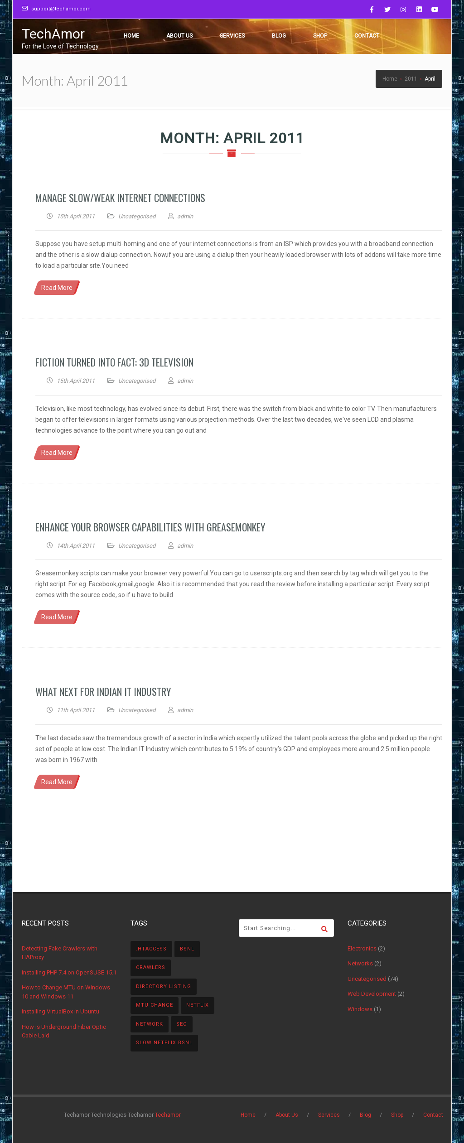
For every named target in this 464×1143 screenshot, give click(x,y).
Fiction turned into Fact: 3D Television (114, 362)
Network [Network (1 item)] (149, 1024)
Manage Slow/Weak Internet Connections (120, 197)
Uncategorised (136, 216)
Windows (360, 1009)
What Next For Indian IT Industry (103, 691)
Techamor (168, 1114)
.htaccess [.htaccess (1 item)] (151, 949)
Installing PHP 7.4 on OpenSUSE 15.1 (69, 972)
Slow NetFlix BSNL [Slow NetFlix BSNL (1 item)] (164, 1043)
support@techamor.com (61, 9)
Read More (56, 287)
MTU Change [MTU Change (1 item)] (154, 1005)
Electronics (362, 948)
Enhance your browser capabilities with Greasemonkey (150, 527)
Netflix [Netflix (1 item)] (197, 1005)
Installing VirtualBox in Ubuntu (60, 1011)
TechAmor (53, 34)
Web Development (372, 993)
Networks (360, 963)
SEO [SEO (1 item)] (181, 1024)
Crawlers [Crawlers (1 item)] (150, 967)
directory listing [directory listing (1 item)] (163, 986)
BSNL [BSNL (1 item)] (187, 949)
